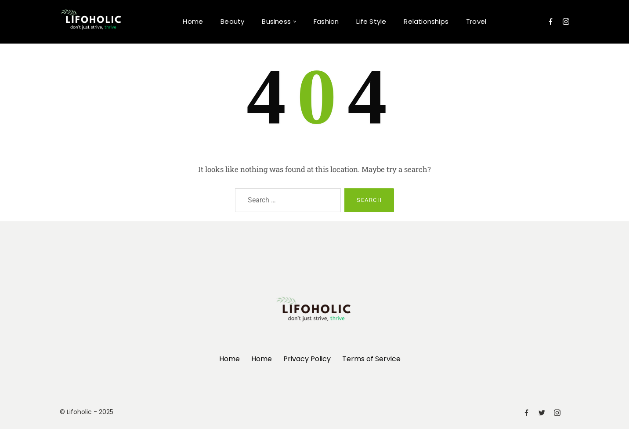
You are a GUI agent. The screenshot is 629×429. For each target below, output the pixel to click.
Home (193, 21)
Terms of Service (371, 359)
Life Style (371, 21)
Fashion (326, 21)
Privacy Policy (307, 359)
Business (276, 21)
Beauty (232, 21)
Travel (476, 21)
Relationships (426, 21)
